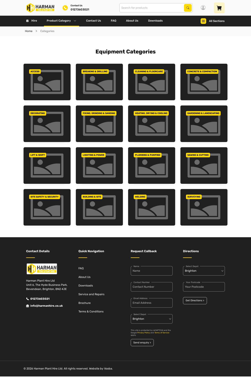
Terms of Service (161, 333)
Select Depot (140, 314)
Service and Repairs (91, 294)
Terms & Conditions (91, 311)
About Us (132, 20)
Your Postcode (193, 282)
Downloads (155, 20)
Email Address (140, 298)
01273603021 (38, 299)
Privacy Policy (143, 333)
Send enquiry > (142, 342)
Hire (31, 20)
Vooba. (108, 368)
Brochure (84, 303)
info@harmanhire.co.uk (44, 306)
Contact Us (93, 20)
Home (28, 31)
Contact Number (142, 282)
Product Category (61, 20)
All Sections (213, 21)
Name (136, 266)
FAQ (113, 20)
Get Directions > (195, 300)
